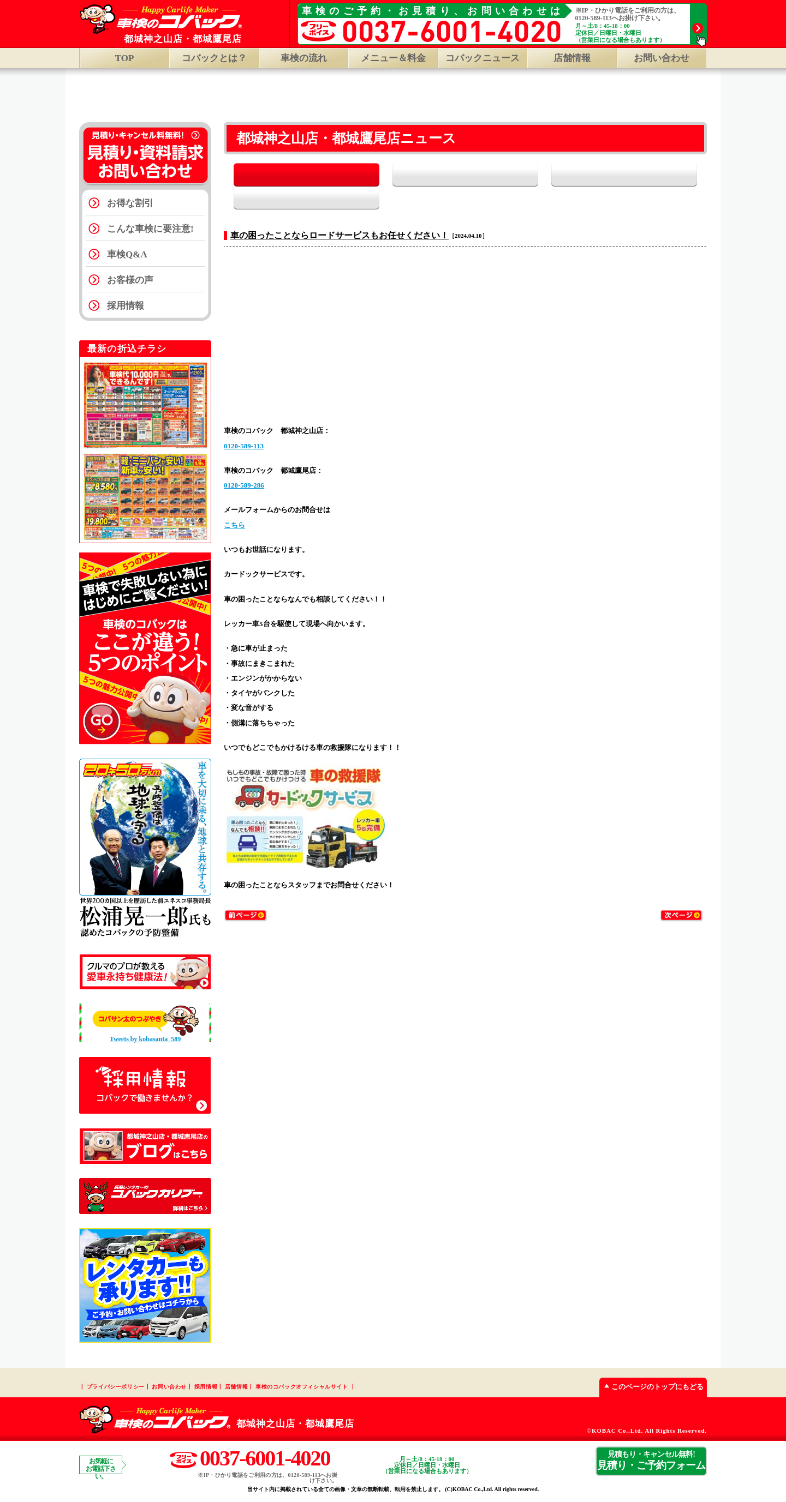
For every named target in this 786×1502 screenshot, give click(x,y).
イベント (524, 176)
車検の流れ (304, 58)
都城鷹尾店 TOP (446, 96)
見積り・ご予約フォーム (651, 1461)
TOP (124, 58)
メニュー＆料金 (393, 58)
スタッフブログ (642, 176)
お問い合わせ (661, 58)
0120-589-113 (244, 424)
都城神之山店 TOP (344, 96)
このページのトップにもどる (651, 1388)
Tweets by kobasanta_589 (145, 1040)
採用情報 (125, 307)
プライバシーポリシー (116, 1388)
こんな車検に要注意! (150, 230)
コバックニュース (482, 58)
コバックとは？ (214, 58)
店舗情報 (236, 1388)
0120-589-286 (244, 464)
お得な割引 (130, 204)
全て (288, 176)
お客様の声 (130, 281)
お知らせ (406, 176)
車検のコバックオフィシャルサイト (301, 1388)
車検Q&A (127, 255)
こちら (234, 504)
